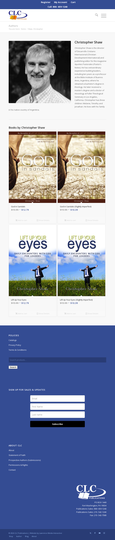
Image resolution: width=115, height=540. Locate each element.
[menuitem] (45, 2)
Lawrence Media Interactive (50, 533)
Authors (13, 25)
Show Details (43, 220)
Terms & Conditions (18, 350)
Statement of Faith (17, 455)
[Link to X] (90, 533)
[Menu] (102, 15)
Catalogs (13, 340)
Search (13, 367)
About (11, 450)
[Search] (95, 15)
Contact (12, 469)
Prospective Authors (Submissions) (25, 460)
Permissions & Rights (18, 465)
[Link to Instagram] (104, 533)
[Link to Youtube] (99, 533)
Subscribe (57, 424)
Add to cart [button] (21, 220)
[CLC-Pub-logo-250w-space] (48, 15)
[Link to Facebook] (95, 533)
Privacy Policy (15, 345)
